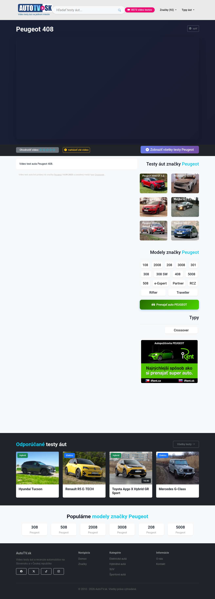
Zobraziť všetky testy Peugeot (170, 150)
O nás (159, 558)
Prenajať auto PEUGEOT (169, 304)
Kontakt (160, 564)
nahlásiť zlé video (76, 149)
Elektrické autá (118, 558)
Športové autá (117, 574)
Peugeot (58, 174)
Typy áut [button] (187, 9)
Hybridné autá (117, 564)
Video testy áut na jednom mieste (34, 14)
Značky (82, 564)
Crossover (99, 174)
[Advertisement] (98, 186)
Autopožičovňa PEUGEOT (169, 343)
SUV (111, 569)
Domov (82, 558)
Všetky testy (186, 444)
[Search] (88, 10)
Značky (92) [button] (167, 9)
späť (193, 28)
